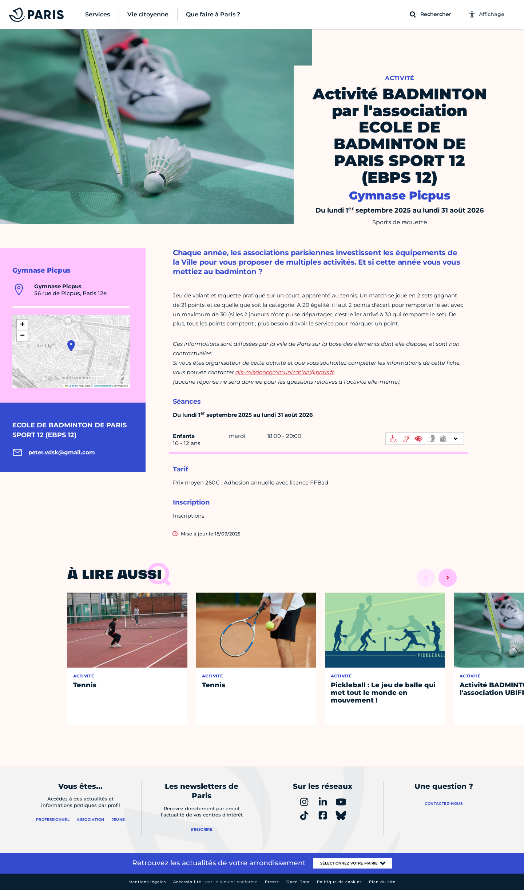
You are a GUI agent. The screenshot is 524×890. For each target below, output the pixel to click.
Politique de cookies (339, 881)
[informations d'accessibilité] (424, 438)
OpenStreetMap (103, 385)
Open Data (298, 881)
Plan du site (382, 881)
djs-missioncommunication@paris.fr (284, 372)
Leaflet (71, 385)
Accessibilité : (215, 881)
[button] (71, 346)
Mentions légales (147, 881)
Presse (272, 881)
